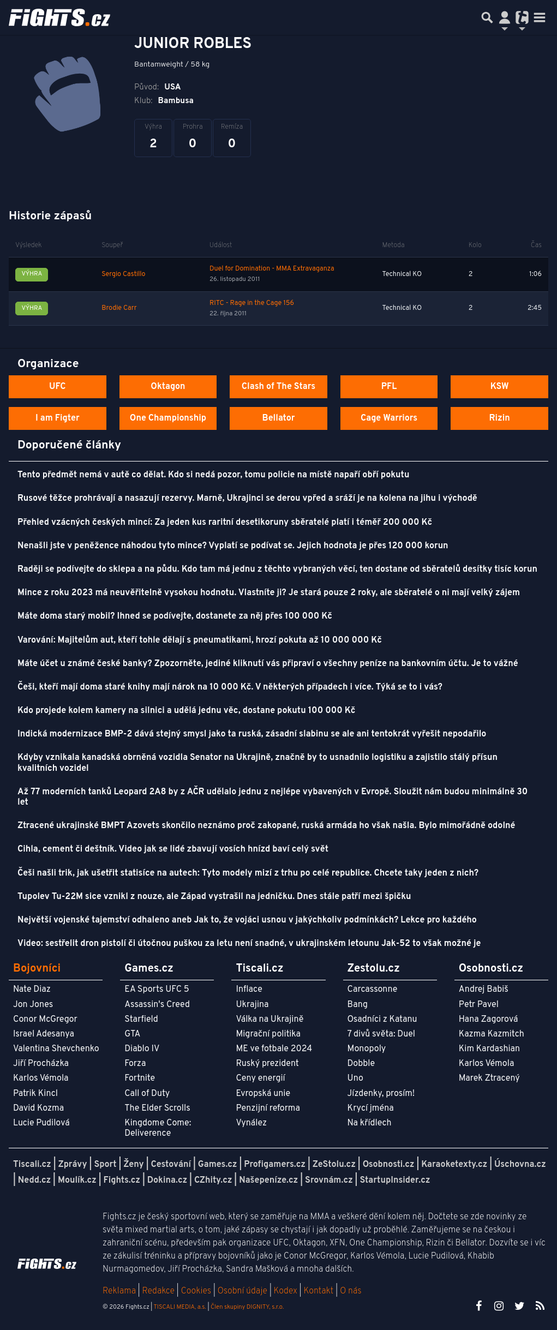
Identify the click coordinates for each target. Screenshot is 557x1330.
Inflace (249, 989)
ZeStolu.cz (334, 1164)
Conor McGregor (45, 1019)
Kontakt (319, 1291)
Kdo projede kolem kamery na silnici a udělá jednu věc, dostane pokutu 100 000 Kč (186, 710)
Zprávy (72, 1164)
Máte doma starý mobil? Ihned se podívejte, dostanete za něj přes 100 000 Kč (174, 616)
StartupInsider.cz (395, 1180)
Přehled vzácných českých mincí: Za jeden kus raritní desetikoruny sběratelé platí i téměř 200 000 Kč (224, 522)
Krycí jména (371, 1108)
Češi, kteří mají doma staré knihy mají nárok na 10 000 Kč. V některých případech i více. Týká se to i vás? (229, 687)
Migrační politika (268, 1034)
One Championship (168, 418)
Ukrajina (252, 1004)
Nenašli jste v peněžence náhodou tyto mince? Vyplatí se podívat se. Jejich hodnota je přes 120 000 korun (232, 546)
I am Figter (57, 418)
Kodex (287, 1291)
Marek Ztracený (489, 1078)
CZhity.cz (213, 1180)
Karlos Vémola (41, 1078)
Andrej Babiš (483, 989)
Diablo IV (141, 1049)
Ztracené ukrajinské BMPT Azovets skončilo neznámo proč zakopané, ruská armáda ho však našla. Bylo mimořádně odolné (266, 825)
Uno (355, 1078)
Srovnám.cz (329, 1180)
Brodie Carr (118, 308)
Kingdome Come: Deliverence (157, 1128)
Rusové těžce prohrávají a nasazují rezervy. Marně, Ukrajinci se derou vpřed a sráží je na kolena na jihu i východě (247, 498)
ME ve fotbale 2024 (274, 1049)
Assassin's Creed (157, 1004)
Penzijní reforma (268, 1108)
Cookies (196, 1291)
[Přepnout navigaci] (504, 17)
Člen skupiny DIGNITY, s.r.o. (247, 1307)
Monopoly (367, 1049)
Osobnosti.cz (389, 1164)
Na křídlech (370, 1123)
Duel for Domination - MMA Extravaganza (271, 269)
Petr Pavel (479, 1004)
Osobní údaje (242, 1291)
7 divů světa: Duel (381, 1034)
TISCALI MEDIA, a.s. (179, 1307)
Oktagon (168, 386)
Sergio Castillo (123, 274)
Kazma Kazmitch (491, 1034)
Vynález (251, 1123)
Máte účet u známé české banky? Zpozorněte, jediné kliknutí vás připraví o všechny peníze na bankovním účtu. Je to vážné (267, 663)
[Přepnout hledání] (487, 17)
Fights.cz (122, 1180)
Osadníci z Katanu (382, 1019)
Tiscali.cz (32, 1164)
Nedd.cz (34, 1180)
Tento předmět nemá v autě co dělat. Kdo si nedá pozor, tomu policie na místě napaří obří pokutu (213, 475)
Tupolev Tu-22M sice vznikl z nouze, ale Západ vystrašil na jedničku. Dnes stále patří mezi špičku (214, 896)
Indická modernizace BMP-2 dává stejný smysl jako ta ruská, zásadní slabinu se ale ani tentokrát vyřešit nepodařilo (251, 734)
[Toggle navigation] (539, 17)
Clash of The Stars (278, 386)
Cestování (170, 1164)
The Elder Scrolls (157, 1108)
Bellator (278, 418)
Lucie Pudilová (41, 1123)
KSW (499, 386)
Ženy (133, 1164)
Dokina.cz (167, 1180)
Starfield (141, 1019)
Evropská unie (263, 1093)
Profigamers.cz (275, 1164)
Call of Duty (147, 1093)
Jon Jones (33, 1004)
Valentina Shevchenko (56, 1049)
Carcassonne (373, 989)
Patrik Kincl (35, 1093)
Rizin (499, 418)
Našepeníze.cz (268, 1180)
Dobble (361, 1063)
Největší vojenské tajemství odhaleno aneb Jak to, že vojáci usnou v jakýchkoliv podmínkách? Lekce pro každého (247, 920)
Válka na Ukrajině (269, 1019)
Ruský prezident (267, 1063)
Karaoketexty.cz (454, 1164)
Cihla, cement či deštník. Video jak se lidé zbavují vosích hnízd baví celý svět (172, 849)
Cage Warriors (389, 418)
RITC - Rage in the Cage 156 (251, 303)
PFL (389, 386)
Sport (105, 1164)
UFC (57, 386)
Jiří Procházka (41, 1063)
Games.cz (217, 1164)
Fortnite (139, 1078)
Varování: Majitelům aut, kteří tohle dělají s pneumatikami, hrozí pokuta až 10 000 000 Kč (199, 640)
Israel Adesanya (43, 1034)
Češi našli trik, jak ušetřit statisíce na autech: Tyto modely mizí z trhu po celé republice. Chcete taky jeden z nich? (247, 873)
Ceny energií (260, 1078)
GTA (132, 1034)
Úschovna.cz (520, 1164)
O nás (351, 1291)
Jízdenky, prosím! (381, 1093)
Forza (135, 1063)
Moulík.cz (77, 1180)
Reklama (119, 1291)
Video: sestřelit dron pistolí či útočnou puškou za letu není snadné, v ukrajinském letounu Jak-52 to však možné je (249, 943)
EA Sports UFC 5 (156, 989)
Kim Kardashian (489, 1049)
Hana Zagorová (488, 1019)
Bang (358, 1004)
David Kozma (38, 1108)
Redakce (158, 1291)
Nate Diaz (32, 989)
